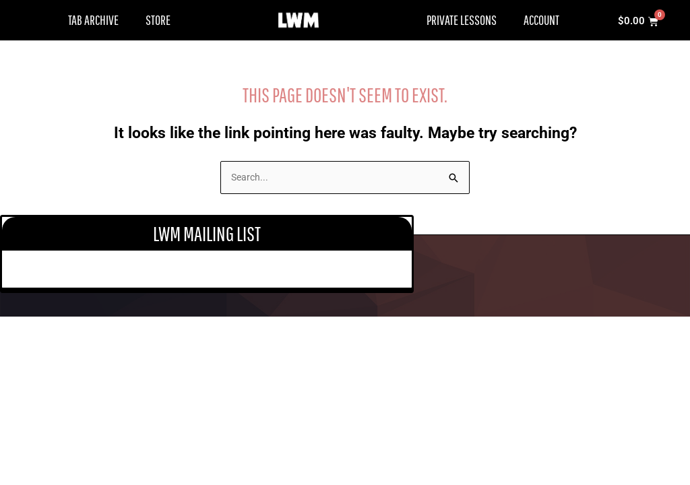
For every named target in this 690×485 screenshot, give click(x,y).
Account (541, 20)
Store (158, 20)
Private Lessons (462, 20)
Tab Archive (93, 20)
